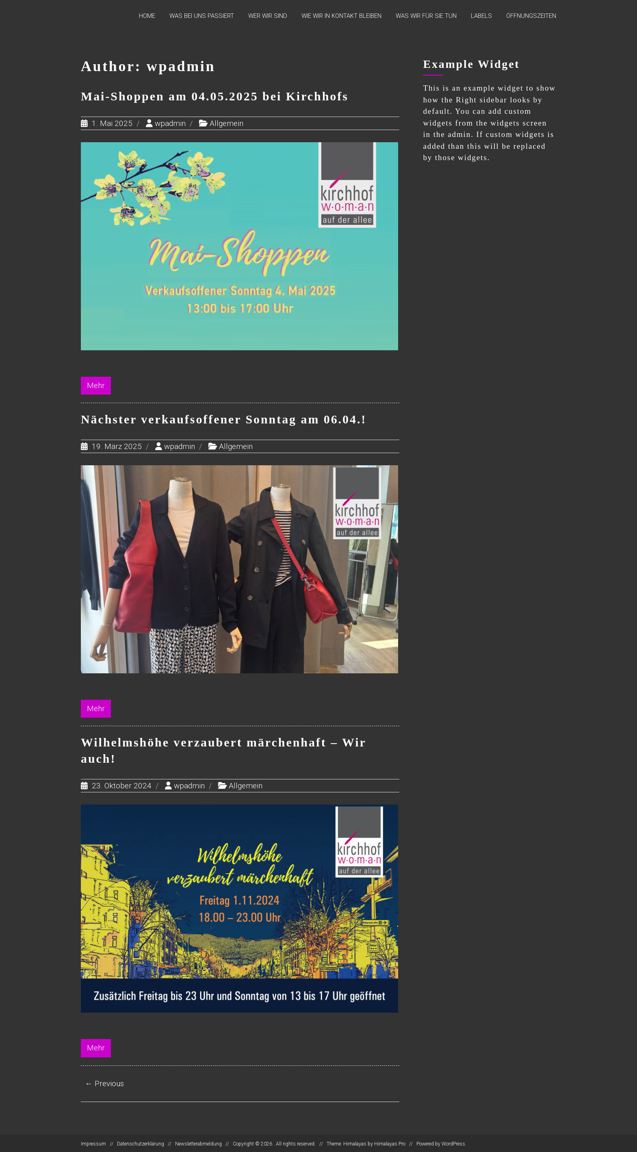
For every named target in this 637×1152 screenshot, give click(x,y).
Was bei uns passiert (201, 16)
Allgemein (226, 123)
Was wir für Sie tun (426, 16)
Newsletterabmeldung (198, 1142)
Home (147, 16)
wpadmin (170, 123)
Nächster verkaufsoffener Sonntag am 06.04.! (224, 418)
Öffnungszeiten (531, 16)
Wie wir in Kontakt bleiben (341, 16)
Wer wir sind (267, 16)
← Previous (104, 1082)
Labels (481, 16)
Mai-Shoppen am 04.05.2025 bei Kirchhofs (215, 96)
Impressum (93, 1142)
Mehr (96, 385)
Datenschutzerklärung (140, 1142)
